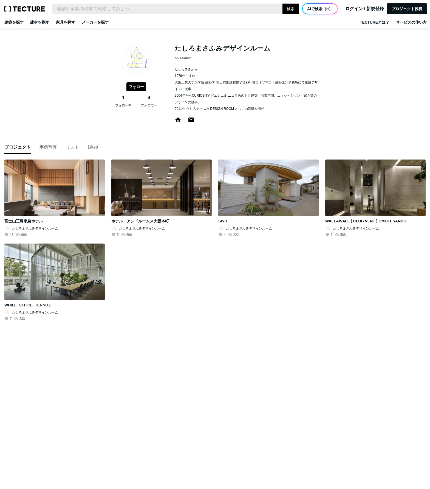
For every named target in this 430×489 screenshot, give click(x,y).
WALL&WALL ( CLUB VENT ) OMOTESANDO (365, 221)
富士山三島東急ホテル (23, 221)
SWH (222, 221)
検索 (291, 9)
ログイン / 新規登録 (364, 9)
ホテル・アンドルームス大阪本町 (140, 221)
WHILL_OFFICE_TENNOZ (27, 305)
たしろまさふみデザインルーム (35, 228)
